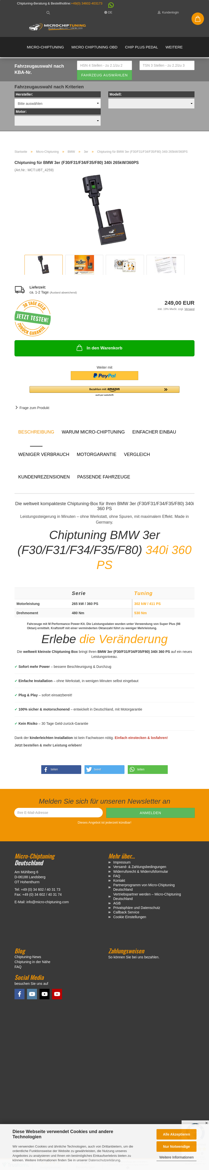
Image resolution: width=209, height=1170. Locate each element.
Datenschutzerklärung (104, 1160)
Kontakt (119, 882)
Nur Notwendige (176, 1147)
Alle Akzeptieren (176, 1134)
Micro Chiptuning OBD (95, 47)
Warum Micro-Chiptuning (93, 434)
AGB (117, 905)
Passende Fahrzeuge (103, 478)
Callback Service (126, 914)
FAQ (116, 878)
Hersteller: (24, 96)
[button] (108, 6)
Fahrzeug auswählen (104, 77)
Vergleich (137, 456)
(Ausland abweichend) (63, 294)
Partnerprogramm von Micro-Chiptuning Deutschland (144, 889)
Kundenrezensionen (44, 478)
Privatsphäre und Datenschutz (136, 910)
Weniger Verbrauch (43, 456)
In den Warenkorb (99, 350)
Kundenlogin (168, 12)
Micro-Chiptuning (45, 47)
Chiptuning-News (27, 959)
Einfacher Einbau (154, 434)
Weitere (174, 47)
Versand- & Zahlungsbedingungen (139, 869)
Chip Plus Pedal (141, 47)
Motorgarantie (96, 456)
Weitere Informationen (176, 1157)
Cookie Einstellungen (129, 919)
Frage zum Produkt (34, 410)
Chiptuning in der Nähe (32, 964)
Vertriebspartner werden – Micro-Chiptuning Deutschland (147, 898)
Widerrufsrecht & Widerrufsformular (140, 873)
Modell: (116, 96)
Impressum (121, 864)
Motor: (21, 114)
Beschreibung (36, 434)
